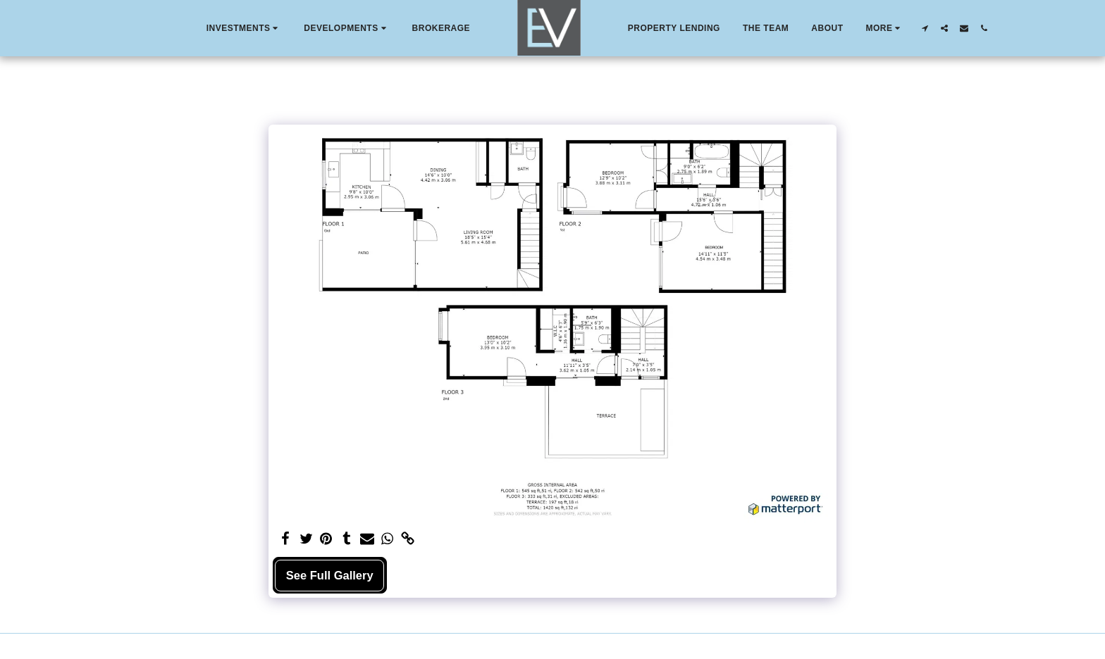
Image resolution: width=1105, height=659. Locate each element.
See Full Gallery (330, 575)
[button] (244, 28)
